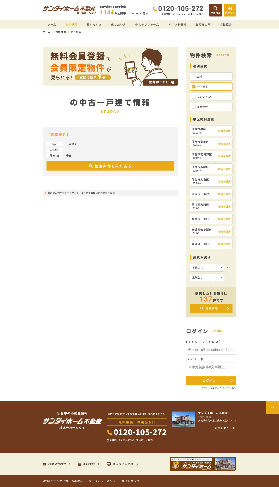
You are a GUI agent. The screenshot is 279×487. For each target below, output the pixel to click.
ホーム (51, 24)
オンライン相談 (120, 464)
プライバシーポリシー (104, 481)
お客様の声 (203, 24)
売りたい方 (118, 24)
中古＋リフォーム (147, 24)
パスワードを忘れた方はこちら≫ (218, 388)
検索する (209, 308)
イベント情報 (177, 24)
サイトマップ (131, 481)
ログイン (209, 380)
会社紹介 (226, 24)
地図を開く (222, 428)
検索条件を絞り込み (110, 165)
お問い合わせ (54, 464)
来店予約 (86, 464)
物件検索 (72, 24)
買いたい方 (94, 24)
